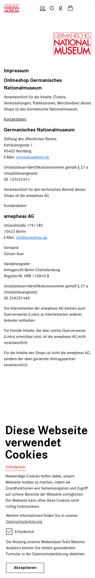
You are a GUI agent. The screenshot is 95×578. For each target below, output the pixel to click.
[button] (51, 8)
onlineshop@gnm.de (32, 156)
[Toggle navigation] (86, 8)
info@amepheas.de (31, 237)
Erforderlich (15, 466)
